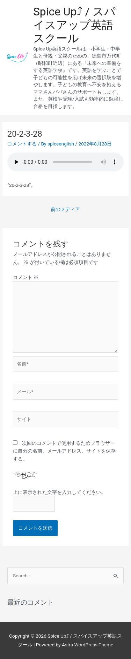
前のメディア (65, 209)
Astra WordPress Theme (87, 644)
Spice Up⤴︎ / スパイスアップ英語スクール (74, 25)
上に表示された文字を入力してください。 (59, 492)
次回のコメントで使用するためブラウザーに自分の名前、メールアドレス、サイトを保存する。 (64, 451)
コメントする (22, 144)
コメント (25, 277)
